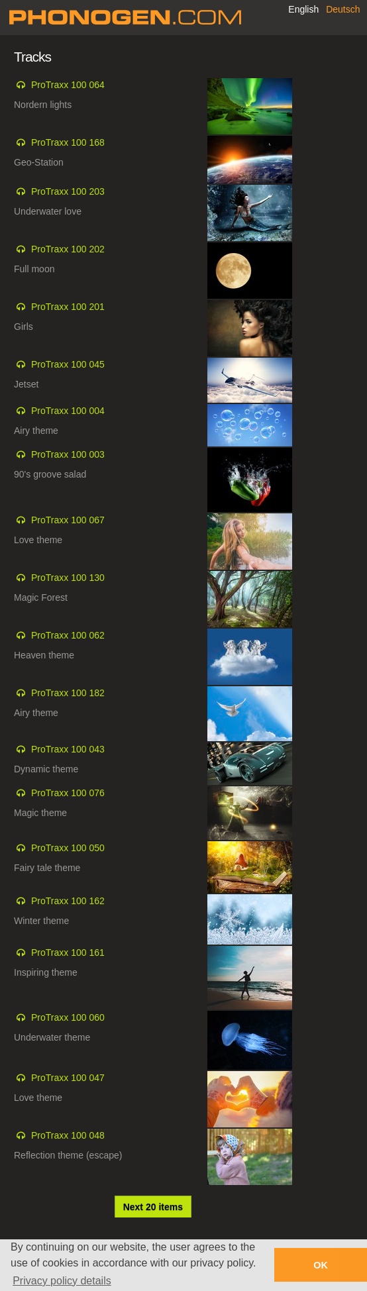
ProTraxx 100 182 (68, 693)
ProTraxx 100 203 (68, 191)
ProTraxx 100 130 (68, 577)
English (303, 9)
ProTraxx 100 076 (68, 793)
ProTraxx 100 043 (68, 749)
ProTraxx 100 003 (68, 454)
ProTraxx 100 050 (68, 848)
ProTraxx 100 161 (68, 952)
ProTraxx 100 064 (68, 84)
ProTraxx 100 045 (68, 364)
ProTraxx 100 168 (68, 142)
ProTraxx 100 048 (68, 1135)
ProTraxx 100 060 (68, 1017)
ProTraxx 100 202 (68, 249)
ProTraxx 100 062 (68, 635)
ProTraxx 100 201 (68, 306)
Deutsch (343, 9)
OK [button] (320, 1265)
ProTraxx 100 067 (68, 520)
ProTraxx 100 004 (68, 410)
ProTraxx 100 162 (68, 901)
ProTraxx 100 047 (68, 1077)
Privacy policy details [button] (62, 1280)
